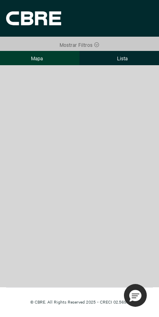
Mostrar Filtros (79, 44)
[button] (135, 295)
